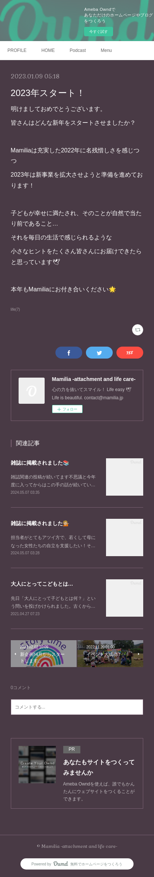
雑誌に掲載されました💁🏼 (40, 523)
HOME (48, 50)
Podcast (78, 50)
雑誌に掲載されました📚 (40, 463)
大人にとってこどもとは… (42, 584)
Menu (106, 50)
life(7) (15, 309)
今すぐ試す (98, 32)
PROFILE (16, 50)
